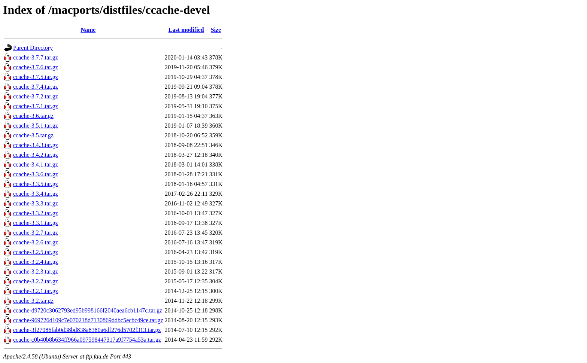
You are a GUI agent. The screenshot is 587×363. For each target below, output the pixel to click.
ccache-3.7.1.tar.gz (35, 106)
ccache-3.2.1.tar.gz (35, 291)
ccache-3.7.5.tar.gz (35, 77)
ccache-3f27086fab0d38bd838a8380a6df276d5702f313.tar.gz (87, 330)
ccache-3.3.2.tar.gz (35, 213)
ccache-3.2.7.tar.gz (35, 232)
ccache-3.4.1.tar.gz (35, 164)
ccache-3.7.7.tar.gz (35, 57)
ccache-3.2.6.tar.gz (35, 242)
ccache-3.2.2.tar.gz (35, 281)
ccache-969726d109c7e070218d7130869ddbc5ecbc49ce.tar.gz (88, 320)
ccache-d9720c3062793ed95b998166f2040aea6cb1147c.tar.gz (87, 310)
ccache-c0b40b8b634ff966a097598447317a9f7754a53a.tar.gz (87, 339)
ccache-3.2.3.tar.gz (35, 271)
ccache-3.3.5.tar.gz (35, 184)
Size (216, 30)
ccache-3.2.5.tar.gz (35, 252)
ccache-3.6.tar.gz (33, 116)
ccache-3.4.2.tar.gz (35, 155)
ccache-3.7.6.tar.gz (35, 67)
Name (87, 30)
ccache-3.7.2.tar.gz (35, 96)
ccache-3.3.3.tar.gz (35, 203)
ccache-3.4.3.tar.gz (35, 145)
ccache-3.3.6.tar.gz (35, 174)
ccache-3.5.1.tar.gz (35, 125)
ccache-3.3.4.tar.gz (35, 193)
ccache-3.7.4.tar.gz (35, 86)
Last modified (186, 30)
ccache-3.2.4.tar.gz (35, 262)
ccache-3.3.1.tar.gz (35, 223)
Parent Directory (33, 48)
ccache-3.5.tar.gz (33, 135)
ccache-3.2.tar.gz (33, 301)
